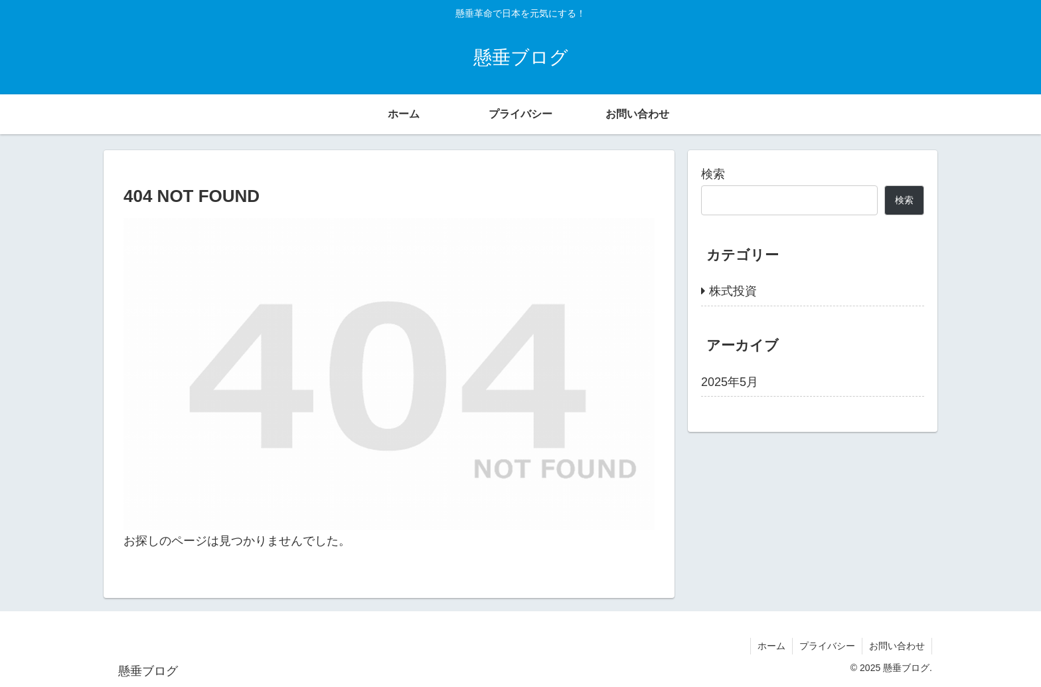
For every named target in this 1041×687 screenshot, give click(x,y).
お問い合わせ (897, 645)
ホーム (771, 645)
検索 (713, 174)
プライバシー (827, 645)
